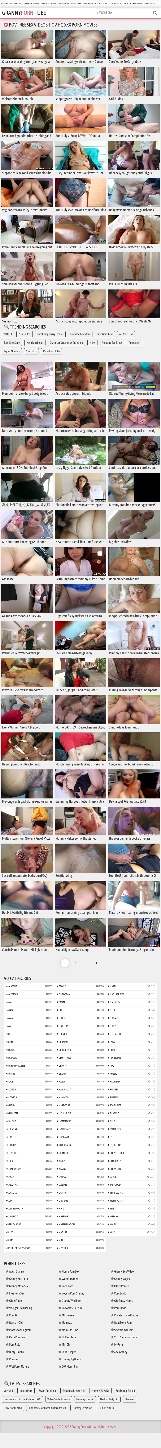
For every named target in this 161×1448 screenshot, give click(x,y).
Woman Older (68, 1293)
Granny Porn (16, 4)
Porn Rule (13, 1359)
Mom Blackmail (34, 347)
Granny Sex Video (48, 4)
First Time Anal (105, 339)
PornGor (12, 1374)
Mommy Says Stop (82, 1422)
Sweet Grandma (47, 1405)
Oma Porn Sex (150, 4)
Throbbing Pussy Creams (50, 339)
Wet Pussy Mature (17, 1381)
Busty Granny (15, 1366)
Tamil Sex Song (12, 347)
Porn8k (106, 4)
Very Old (8, 1405)
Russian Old (117, 4)
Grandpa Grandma (80, 339)
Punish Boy (24, 339)
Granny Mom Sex (17, 1301)
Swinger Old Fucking (92, 4)
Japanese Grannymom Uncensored (47, 1422)
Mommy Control (85, 1414)
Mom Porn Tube (51, 356)
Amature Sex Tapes (112, 347)
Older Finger (67, 1366)
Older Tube (76, 4)
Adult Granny (15, 1286)
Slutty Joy (31, 356)
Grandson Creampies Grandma (66, 347)
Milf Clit (8, 339)
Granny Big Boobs (69, 1374)
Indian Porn (25, 1405)
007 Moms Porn (68, 1381)
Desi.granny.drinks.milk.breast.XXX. (22, 1414)
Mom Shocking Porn (133, 4)
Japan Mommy (12, 356)
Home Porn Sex (68, 1286)
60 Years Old (126, 339)
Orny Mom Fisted (13, 1422)
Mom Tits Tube (68, 1344)
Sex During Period (125, 1405)
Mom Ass (65, 1337)
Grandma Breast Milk (73, 1405)
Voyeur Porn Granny (71, 1308)
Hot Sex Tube (67, 1352)
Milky (92, 347)
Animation (134, 347)
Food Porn (65, 1301)
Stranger (129, 1414)
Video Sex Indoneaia (58, 1414)
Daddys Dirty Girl (109, 1414)
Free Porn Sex (63, 4)
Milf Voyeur (66, 1330)
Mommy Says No (100, 1405)
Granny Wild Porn (69, 1315)
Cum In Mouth (106, 1422)
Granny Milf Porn (31, 4)
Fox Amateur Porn (70, 1323)
